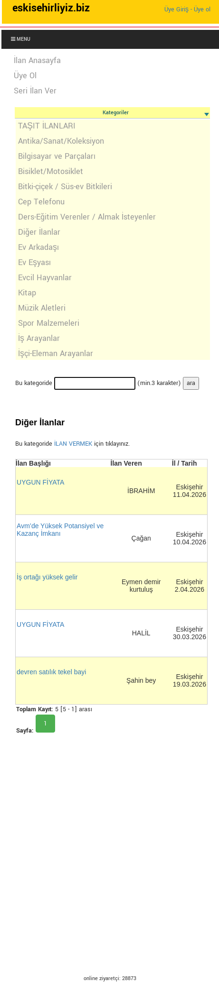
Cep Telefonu (41, 201)
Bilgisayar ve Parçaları (56, 156)
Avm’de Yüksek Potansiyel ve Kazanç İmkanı (60, 529)
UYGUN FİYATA (40, 482)
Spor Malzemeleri (48, 323)
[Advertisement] (105, 861)
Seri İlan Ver (35, 90)
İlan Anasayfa (37, 60)
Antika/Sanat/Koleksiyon (61, 141)
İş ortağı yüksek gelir (47, 577)
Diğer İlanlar (39, 232)
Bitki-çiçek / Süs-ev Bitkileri (65, 186)
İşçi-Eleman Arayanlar (55, 353)
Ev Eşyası (34, 262)
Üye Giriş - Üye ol (187, 9)
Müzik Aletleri (42, 308)
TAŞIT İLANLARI (47, 125)
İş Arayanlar (39, 338)
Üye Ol (25, 75)
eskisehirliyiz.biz (51, 8)
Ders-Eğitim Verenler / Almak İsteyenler (87, 216)
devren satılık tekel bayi (51, 672)
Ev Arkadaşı (38, 247)
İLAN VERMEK (73, 444)
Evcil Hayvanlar (45, 277)
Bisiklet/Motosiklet (50, 171)
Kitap (27, 292)
